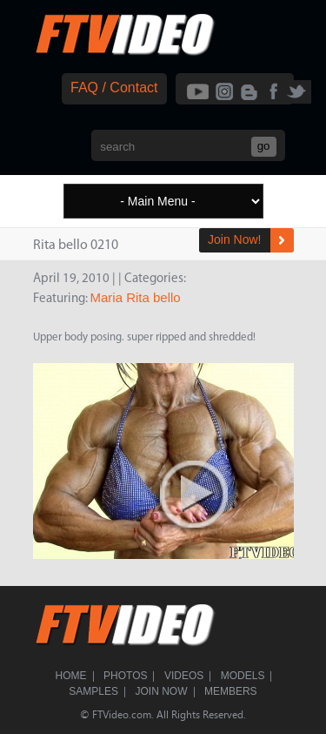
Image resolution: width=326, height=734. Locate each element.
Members (230, 691)
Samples (93, 691)
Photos (125, 676)
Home (71, 676)
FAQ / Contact (113, 87)
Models (243, 676)
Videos (183, 676)
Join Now (162, 691)
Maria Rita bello (135, 297)
